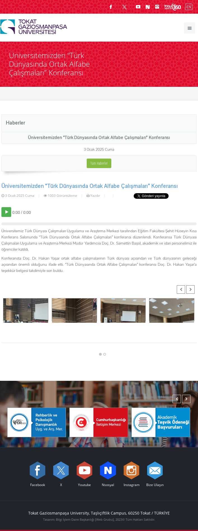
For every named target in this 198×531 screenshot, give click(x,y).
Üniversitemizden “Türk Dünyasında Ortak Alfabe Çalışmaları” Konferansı (99, 137)
